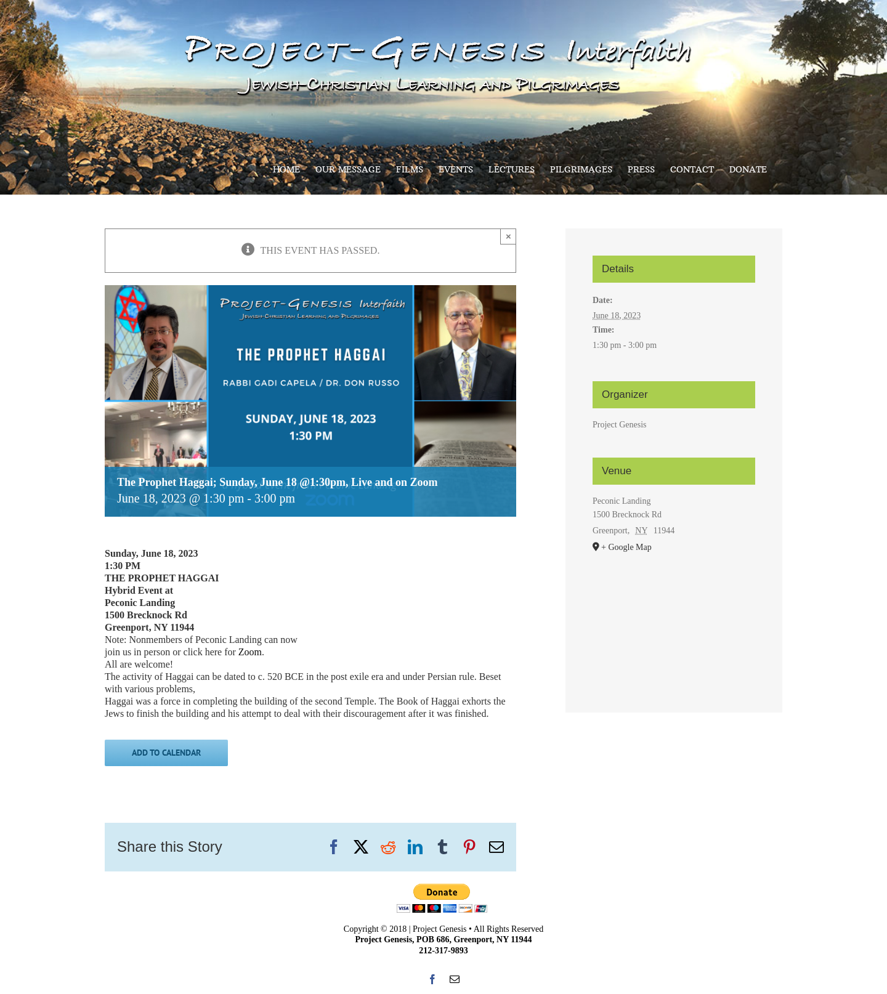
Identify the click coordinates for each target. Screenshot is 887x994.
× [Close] (508, 236)
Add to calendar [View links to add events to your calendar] (166, 753)
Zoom (249, 652)
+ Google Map (626, 547)
